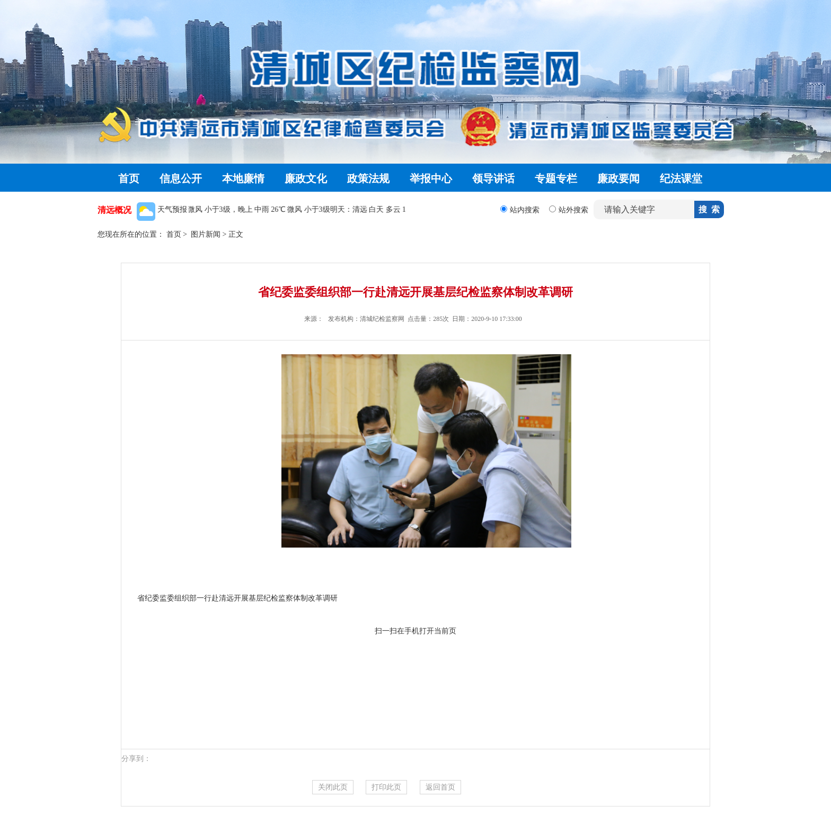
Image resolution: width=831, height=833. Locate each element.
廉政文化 (306, 178)
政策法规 (368, 178)
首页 (128, 178)
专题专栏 (556, 178)
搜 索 (709, 209)
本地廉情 (243, 178)
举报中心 (431, 178)
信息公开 (181, 178)
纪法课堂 (681, 178)
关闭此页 (333, 787)
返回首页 (440, 787)
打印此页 (386, 787)
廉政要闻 (618, 178)
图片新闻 (205, 234)
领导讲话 (493, 178)
